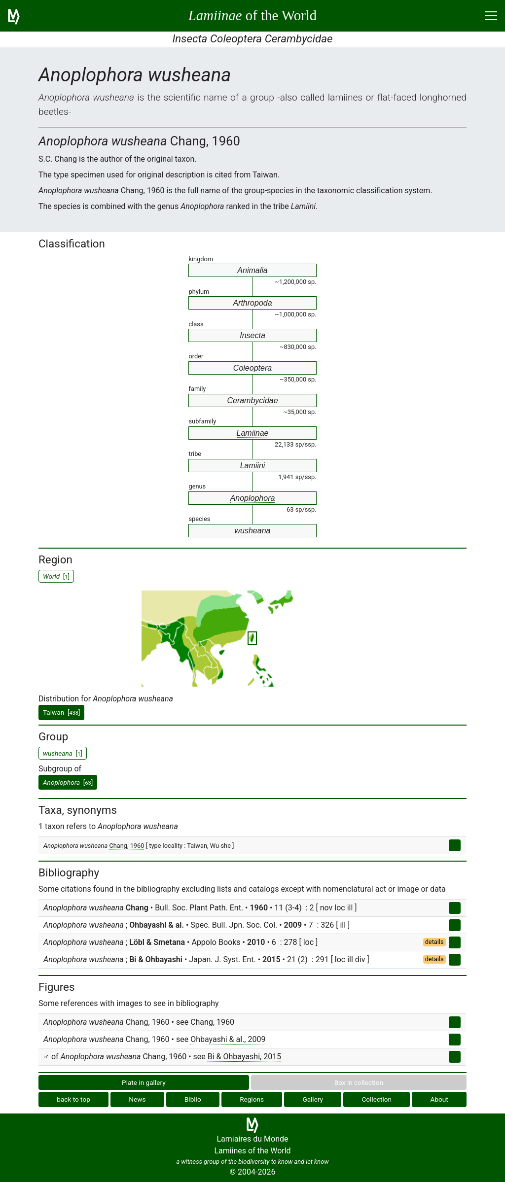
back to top (73, 1099)
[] (68, 782)
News (137, 1099)
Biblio (192, 1099)
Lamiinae (253, 433)
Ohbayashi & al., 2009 (227, 1039)
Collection (377, 1099)
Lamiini (252, 465)
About (439, 1099)
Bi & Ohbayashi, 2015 (244, 1056)
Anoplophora (252, 498)
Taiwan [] (61, 712)
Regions (252, 1099)
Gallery (312, 1099)
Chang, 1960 (126, 845)
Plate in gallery (144, 1082)
